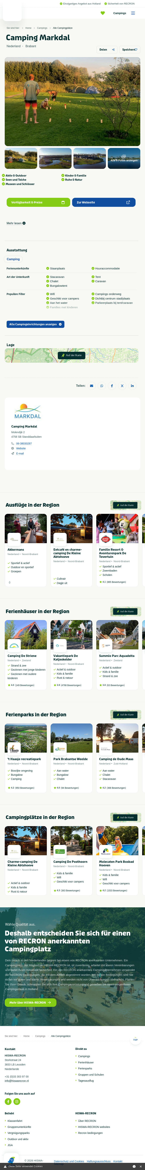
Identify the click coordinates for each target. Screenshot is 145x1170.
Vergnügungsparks (19, 1132)
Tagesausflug (86, 1080)
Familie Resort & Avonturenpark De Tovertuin (112, 553)
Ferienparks (85, 1068)
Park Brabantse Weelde (70, 759)
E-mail (20, 453)
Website (21, 448)
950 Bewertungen (25, 788)
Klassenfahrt (15, 1120)
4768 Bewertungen (71, 685)
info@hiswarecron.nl (17, 1080)
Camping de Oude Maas (116, 759)
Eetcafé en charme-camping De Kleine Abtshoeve (67, 553)
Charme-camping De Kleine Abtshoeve (22, 863)
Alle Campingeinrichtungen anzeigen (35, 324)
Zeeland (26, 660)
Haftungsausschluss (98, 1161)
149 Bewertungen (25, 685)
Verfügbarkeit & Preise (38, 202)
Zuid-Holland (120, 763)
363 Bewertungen (70, 890)
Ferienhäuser (86, 1062)
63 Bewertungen (115, 685)
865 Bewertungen (116, 582)
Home (28, 28)
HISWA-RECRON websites (94, 1126)
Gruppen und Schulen (91, 1074)
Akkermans (16, 550)
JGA (10, 1145)
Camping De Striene (22, 656)
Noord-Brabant (30, 554)
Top (135, 1039)
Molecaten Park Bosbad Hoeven (116, 863)
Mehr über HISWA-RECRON (30, 1003)
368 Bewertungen (116, 788)
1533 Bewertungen (116, 890)
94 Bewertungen (70, 788)
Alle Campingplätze (62, 28)
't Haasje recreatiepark (24, 759)
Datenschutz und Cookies (69, 1161)
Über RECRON (87, 1120)
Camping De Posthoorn (70, 862)
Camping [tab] (13, 259)
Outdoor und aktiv (18, 1139)
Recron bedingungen (90, 1132)
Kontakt (117, 1161)
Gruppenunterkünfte (19, 1126)
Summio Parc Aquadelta (116, 656)
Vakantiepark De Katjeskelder (65, 657)
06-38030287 (24, 443)
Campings (125, 13)
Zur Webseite (103, 202)
